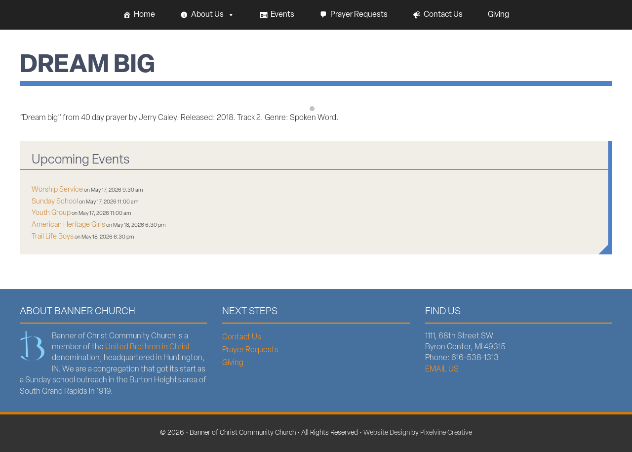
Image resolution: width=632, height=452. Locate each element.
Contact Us (443, 15)
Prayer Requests (359, 15)
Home (144, 15)
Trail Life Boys (53, 237)
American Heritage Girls (68, 225)
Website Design (386, 433)
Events (282, 15)
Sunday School (55, 201)
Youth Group (51, 213)
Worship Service (57, 190)
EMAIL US (442, 369)
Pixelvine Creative (446, 433)
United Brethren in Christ (147, 347)
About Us (213, 15)
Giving (498, 15)
